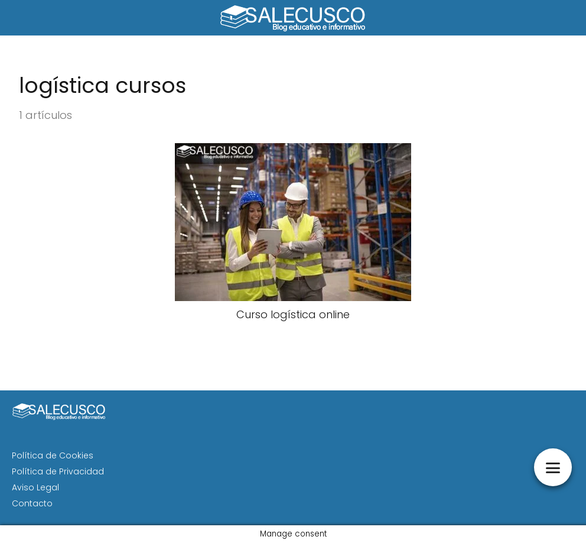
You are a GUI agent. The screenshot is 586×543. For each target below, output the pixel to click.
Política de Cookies (52, 455)
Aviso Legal (35, 487)
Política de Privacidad (58, 471)
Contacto (32, 503)
